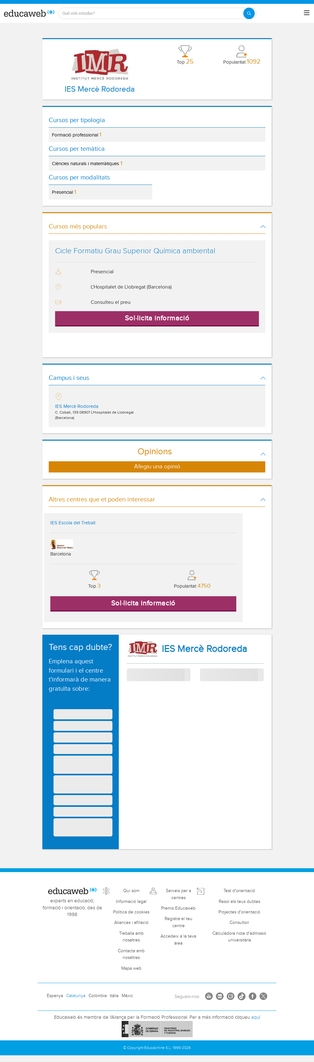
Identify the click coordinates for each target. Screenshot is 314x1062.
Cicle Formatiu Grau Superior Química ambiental (135, 251)
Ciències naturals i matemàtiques (87, 163)
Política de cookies (131, 912)
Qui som (131, 890)
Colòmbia (98, 995)
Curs (205, 674)
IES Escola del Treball (72, 523)
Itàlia (114, 995)
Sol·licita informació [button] (157, 318)
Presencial (64, 192)
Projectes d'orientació (239, 912)
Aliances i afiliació (131, 922)
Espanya (55, 995)
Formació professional (76, 134)
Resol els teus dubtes (239, 901)
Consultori (239, 922)
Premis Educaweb (178, 908)
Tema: (133, 671)
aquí (255, 1017)
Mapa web (131, 968)
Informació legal (131, 901)
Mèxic (127, 995)
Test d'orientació (239, 890)
